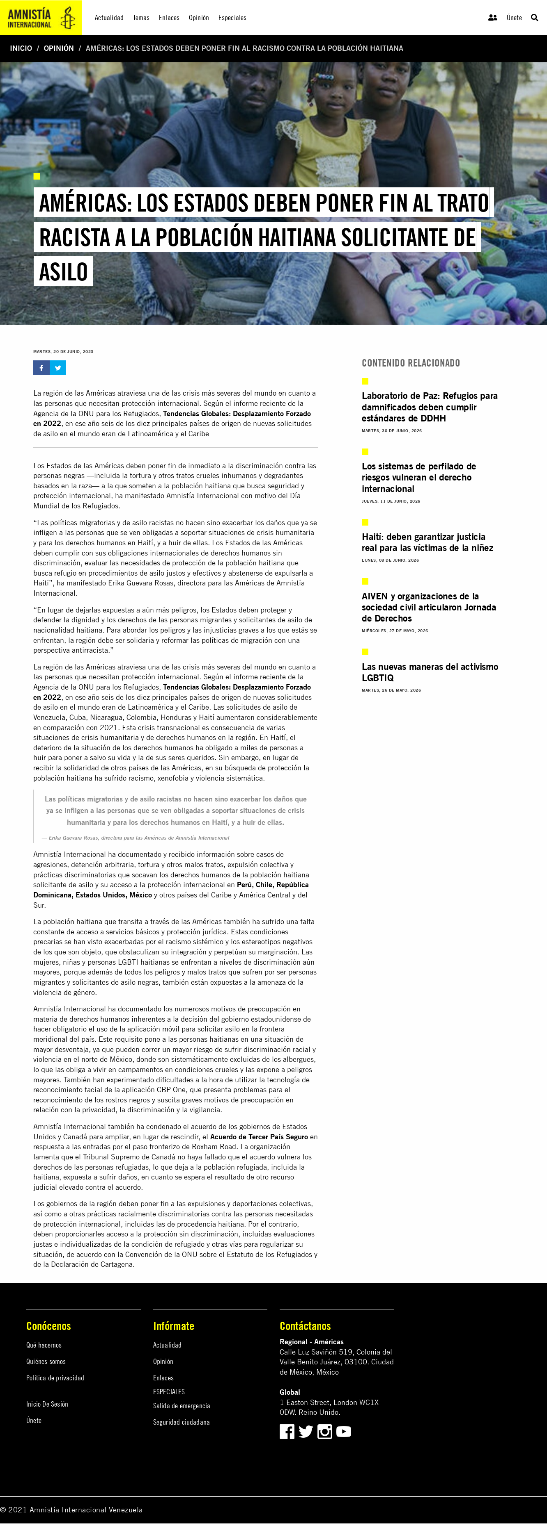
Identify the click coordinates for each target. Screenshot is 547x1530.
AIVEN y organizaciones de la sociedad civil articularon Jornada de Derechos (429, 607)
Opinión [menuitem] (199, 17)
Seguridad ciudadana (181, 1422)
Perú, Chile (254, 884)
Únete (514, 17)
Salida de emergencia (182, 1405)
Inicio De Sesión (47, 1404)
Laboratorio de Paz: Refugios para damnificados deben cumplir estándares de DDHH (430, 406)
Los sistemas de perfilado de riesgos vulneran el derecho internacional (419, 477)
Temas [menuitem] (141, 17)
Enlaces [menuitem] (169, 17)
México (140, 894)
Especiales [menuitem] (232, 17)
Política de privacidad (55, 1377)
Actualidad (167, 1345)
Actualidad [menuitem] (109, 17)
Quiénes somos (46, 1361)
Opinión (59, 48)
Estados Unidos (100, 894)
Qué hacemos (44, 1345)
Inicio (21, 48)
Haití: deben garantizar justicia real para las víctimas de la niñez (427, 542)
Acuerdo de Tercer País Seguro (259, 1136)
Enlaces (163, 1377)
